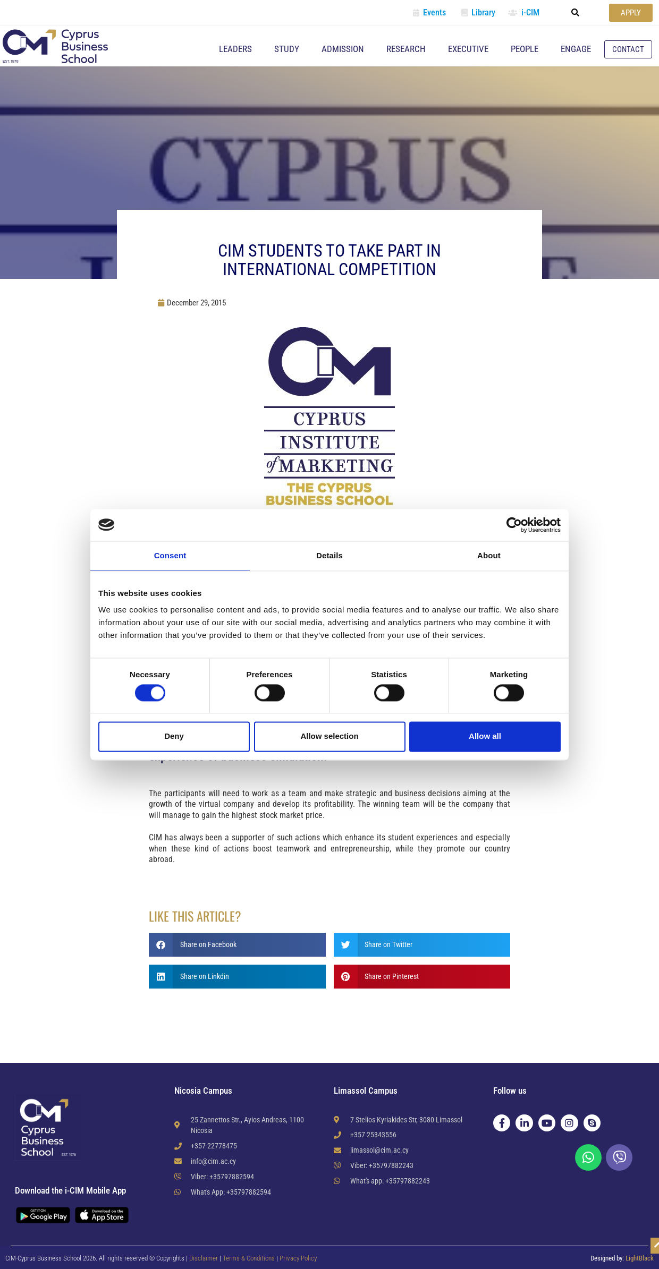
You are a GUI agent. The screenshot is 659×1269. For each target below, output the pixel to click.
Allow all (485, 736)
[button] (575, 12)
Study (286, 49)
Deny (174, 736)
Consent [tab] (170, 555)
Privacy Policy (298, 1258)
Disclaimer (203, 1258)
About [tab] (489, 555)
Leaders (235, 49)
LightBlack (640, 1258)
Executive (468, 49)
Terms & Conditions (249, 1258)
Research (406, 49)
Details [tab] (329, 555)
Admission (343, 49)
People (524, 49)
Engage (576, 49)
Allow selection (329, 736)
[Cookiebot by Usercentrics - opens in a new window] (514, 525)
